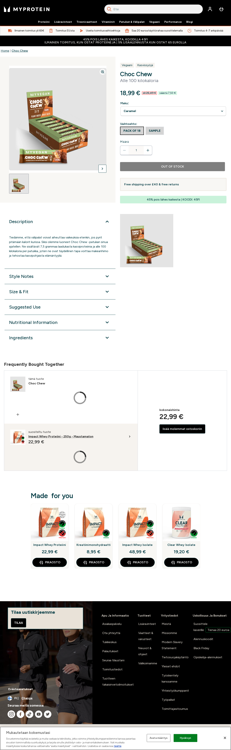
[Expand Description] (60, 221)
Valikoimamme (147, 663)
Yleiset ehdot (171, 666)
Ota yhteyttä (111, 633)
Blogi (189, 22)
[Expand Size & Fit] (60, 291)
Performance (173, 22)
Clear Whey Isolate (181, 545)
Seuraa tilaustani (113, 660)
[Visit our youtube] (38, 714)
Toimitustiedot (112, 669)
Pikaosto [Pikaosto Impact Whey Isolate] (137, 562)
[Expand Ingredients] (60, 337)
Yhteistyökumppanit (175, 690)
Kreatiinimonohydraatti (93, 545)
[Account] (210, 9)
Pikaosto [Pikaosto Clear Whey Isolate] (181, 562)
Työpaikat (168, 699)
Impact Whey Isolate (137, 545)
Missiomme (169, 633)
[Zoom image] (103, 72)
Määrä (124, 141)
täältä (117, 746)
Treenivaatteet (86, 22)
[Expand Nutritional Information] (60, 322)
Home (5, 51)
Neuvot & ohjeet (144, 651)
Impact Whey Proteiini (49, 545)
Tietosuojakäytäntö (175, 657)
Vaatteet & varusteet (145, 636)
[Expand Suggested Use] (60, 307)
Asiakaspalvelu (112, 624)
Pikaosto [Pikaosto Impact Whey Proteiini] (49, 562)
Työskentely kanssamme (170, 678)
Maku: (124, 103)
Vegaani (154, 22)
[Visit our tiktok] (29, 714)
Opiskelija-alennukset (208, 657)
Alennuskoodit (203, 639)
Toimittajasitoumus (175, 709)
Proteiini (44, 22)
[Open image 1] (19, 184)
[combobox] (153, 9)
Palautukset (110, 651)
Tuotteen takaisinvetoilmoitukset (118, 681)
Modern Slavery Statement (172, 645)
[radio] (132, 131)
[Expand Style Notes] (60, 276)
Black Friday (201, 648)
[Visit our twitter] (48, 714)
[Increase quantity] (148, 150)
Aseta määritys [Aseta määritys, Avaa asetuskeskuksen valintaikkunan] (159, 738)
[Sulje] (225, 738)
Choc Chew (20, 51)
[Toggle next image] (102, 169)
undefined (173, 111)
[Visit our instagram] (11, 714)
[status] (136, 150)
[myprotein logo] (26, 9)
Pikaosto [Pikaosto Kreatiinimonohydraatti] (93, 562)
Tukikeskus (109, 642)
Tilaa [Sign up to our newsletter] (18, 623)
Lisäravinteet (63, 22)
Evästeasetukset (20, 689)
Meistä (166, 624)
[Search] (109, 9)
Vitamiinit (108, 22)
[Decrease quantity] (124, 150)
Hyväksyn (185, 738)
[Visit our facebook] (20, 714)
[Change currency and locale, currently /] (46, 698)
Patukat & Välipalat (132, 22)
